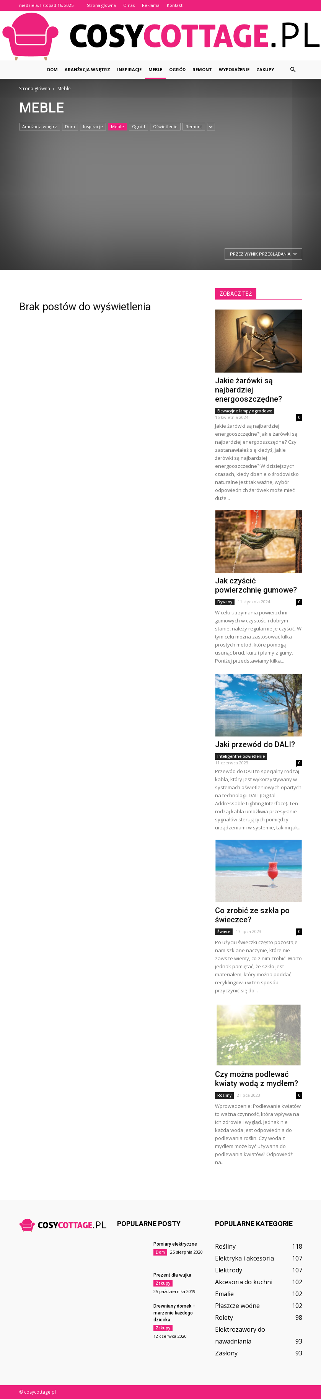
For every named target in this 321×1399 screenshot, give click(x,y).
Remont (202, 69)
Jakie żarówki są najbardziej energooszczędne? (248, 390)
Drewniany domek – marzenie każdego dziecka (174, 1312)
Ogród (177, 69)
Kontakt (174, 5)
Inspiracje (129, 69)
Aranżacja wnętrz (87, 69)
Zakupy (265, 69)
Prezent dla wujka (172, 1275)
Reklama (151, 5)
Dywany (224, 601)
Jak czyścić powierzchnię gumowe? (256, 585)
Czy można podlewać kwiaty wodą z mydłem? (256, 1079)
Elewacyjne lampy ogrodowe (244, 411)
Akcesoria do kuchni (243, 1282)
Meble (155, 69)
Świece (223, 931)
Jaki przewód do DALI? (255, 744)
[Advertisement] (153, 188)
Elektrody (228, 1270)
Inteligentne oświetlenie (241, 756)
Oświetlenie (165, 126)
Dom (52, 69)
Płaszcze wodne (237, 1305)
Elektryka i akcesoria (244, 1258)
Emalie (224, 1294)
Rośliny (224, 1095)
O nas (129, 5)
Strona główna (101, 5)
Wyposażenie (234, 69)
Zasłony (226, 1353)
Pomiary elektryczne (175, 1244)
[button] (293, 69)
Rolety (224, 1317)
